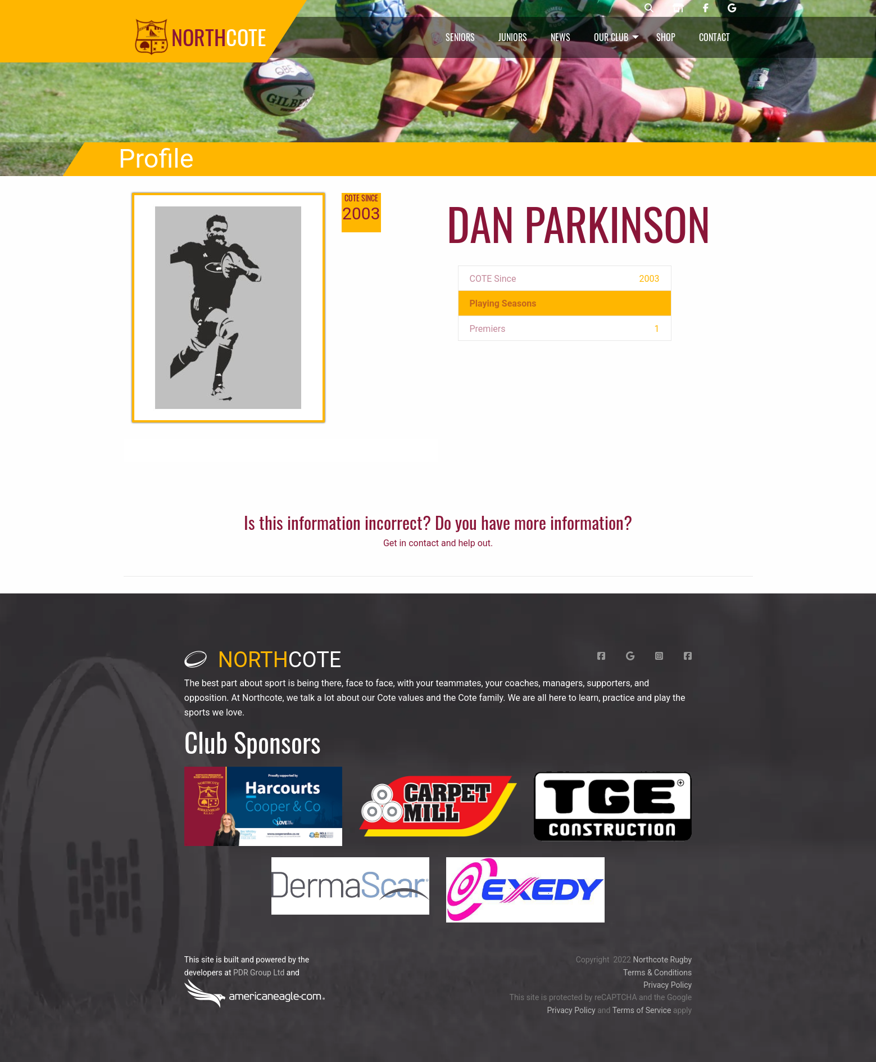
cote (263, 659)
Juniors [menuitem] (512, 37)
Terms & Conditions (657, 972)
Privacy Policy (667, 984)
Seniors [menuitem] (460, 37)
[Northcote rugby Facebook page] (705, 8)
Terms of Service (641, 1010)
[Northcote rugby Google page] (732, 8)
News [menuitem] (560, 37)
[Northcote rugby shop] (678, 8)
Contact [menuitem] (714, 37)
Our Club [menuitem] (611, 37)
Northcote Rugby (662, 959)
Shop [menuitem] (665, 37)
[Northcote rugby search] (649, 8)
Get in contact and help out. (438, 543)
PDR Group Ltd (258, 972)
